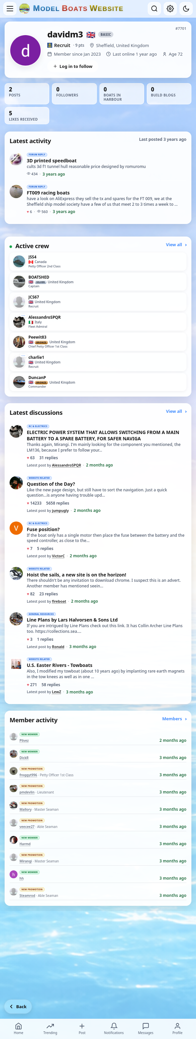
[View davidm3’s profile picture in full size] (25, 50)
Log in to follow (73, 66)
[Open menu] (10, 8)
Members (174, 719)
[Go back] (18, 1006)
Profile (177, 1028)
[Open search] (154, 8)
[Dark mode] (186, 8)
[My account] (170, 8)
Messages (145, 1028)
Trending (50, 1028)
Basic (105, 34)
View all (176, 244)
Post (82, 1028)
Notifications (114, 1028)
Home (18, 1028)
